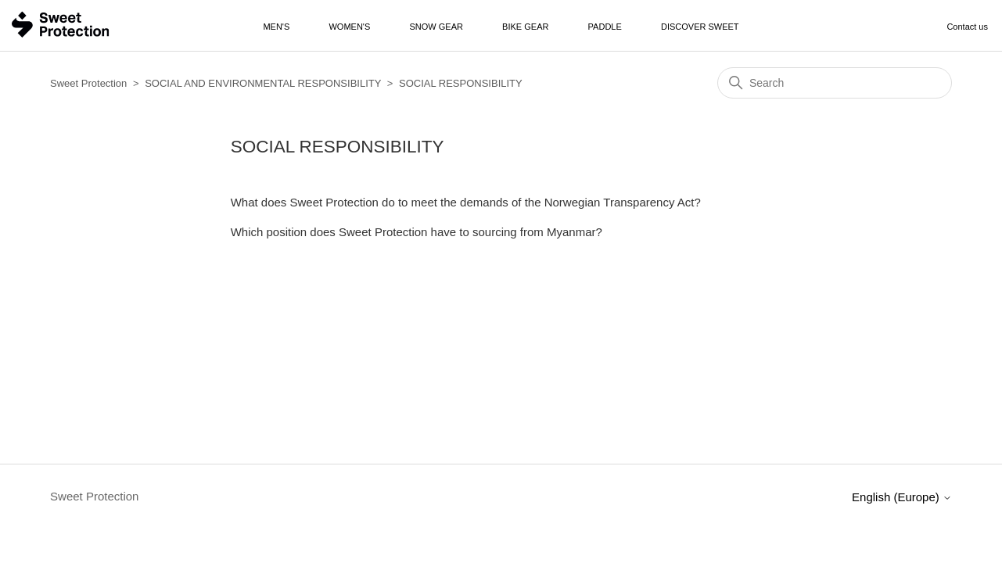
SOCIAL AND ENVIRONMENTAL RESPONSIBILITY (263, 83)
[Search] (834, 83)
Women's (349, 26)
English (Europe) (902, 497)
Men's (276, 26)
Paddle (605, 26)
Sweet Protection (88, 83)
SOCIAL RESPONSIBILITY (461, 83)
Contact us (967, 26)
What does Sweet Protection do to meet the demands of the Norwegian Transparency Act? (466, 202)
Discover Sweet (700, 26)
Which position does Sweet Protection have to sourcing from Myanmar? (416, 231)
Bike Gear (525, 26)
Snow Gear (435, 26)
